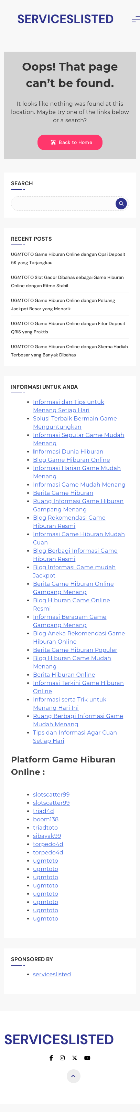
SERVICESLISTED (65, 19)
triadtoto (45, 827)
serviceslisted (52, 974)
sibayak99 (47, 836)
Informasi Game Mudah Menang (79, 484)
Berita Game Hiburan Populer (75, 650)
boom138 (46, 819)
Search (22, 183)
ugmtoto (45, 861)
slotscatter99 (51, 794)
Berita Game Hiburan (63, 493)
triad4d (43, 811)
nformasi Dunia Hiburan (68, 451)
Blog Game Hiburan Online (71, 460)
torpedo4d (48, 844)
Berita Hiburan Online (64, 675)
